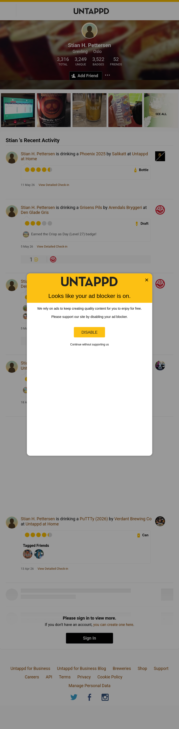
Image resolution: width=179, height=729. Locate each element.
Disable (89, 332)
